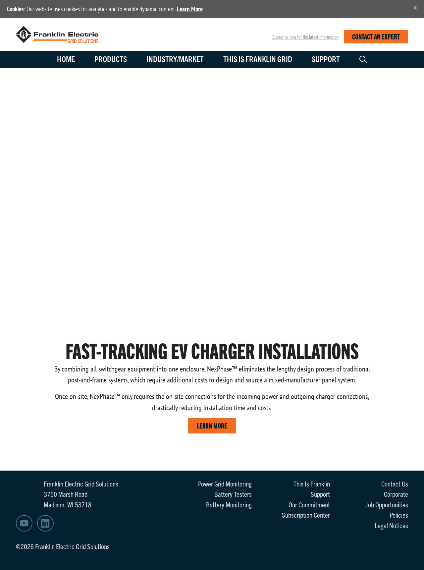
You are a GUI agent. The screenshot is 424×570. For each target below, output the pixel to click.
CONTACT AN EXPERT (376, 36)
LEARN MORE (212, 425)
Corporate (396, 493)
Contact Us (394, 483)
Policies (399, 514)
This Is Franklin (311, 483)
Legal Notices (391, 525)
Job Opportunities (386, 504)
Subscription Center (306, 514)
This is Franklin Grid (257, 59)
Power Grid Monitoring (225, 483)
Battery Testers (233, 493)
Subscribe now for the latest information (305, 37)
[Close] (415, 7)
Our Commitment (309, 504)
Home (66, 59)
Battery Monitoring (229, 504)
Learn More (190, 9)
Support (326, 59)
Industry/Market (175, 59)
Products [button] (110, 59)
